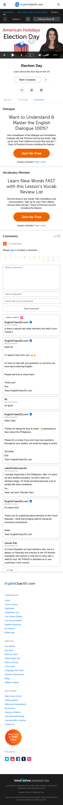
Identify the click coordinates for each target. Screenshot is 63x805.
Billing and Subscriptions (15, 704)
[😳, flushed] (10, 257)
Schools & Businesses (14, 674)
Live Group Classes (13, 620)
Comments (39, 100)
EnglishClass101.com (36, 788)
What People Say (12, 658)
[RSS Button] (5, 244)
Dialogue (8, 100)
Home (7, 600)
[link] (28, 19)
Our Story (9, 650)
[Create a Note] (31, 90)
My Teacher (10, 628)
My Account (10, 708)
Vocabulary (23, 100)
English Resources (13, 624)
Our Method (10, 646)
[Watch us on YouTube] (12, 759)
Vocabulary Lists (12, 612)
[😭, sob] (48, 257)
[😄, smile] (5, 257)
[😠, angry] (29, 257)
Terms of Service (33, 800)
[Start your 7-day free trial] (13, 737)
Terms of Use (38, 792)
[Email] (31, 301)
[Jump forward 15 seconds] (22, 55)
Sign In (13, 250)
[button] (58, 4)
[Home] (29, 6)
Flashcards (9, 608)
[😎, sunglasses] (24, 257)
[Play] (13, 55)
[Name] (31, 294)
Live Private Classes (13, 616)
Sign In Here (40, 162)
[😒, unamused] (19, 257)
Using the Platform (13, 712)
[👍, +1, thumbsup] (57, 260)
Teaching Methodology (14, 716)
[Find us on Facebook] (18, 759)
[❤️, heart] (53, 260)
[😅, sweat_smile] (38, 257)
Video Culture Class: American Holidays (32, 12)
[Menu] (4, 4)
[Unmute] (40, 55)
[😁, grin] (15, 257)
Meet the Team (11, 654)
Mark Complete (27, 80)
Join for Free (31, 153)
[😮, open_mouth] (43, 260)
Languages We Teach (14, 670)
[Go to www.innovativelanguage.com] (31, 780)
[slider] (45, 55)
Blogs (7, 678)
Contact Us (9, 724)
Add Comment (31, 308)
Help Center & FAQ (13, 696)
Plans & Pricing (11, 662)
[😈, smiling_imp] (48, 260)
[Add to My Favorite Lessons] (22, 90)
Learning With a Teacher (15, 720)
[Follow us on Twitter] (7, 759)
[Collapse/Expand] (31, 236)
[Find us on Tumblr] (24, 759)
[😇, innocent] (53, 257)
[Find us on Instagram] (29, 759)
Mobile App (9, 632)
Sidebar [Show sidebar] (46, 19)
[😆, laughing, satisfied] (34, 257)
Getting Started (11, 700)
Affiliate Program (12, 682)
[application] (31, 41)
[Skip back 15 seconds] (4, 55)
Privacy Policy (25, 792)
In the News (10, 666)
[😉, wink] (43, 257)
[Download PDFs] (41, 90)
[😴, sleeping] (57, 257)
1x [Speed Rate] (30, 55)
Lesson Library (8, 12)
